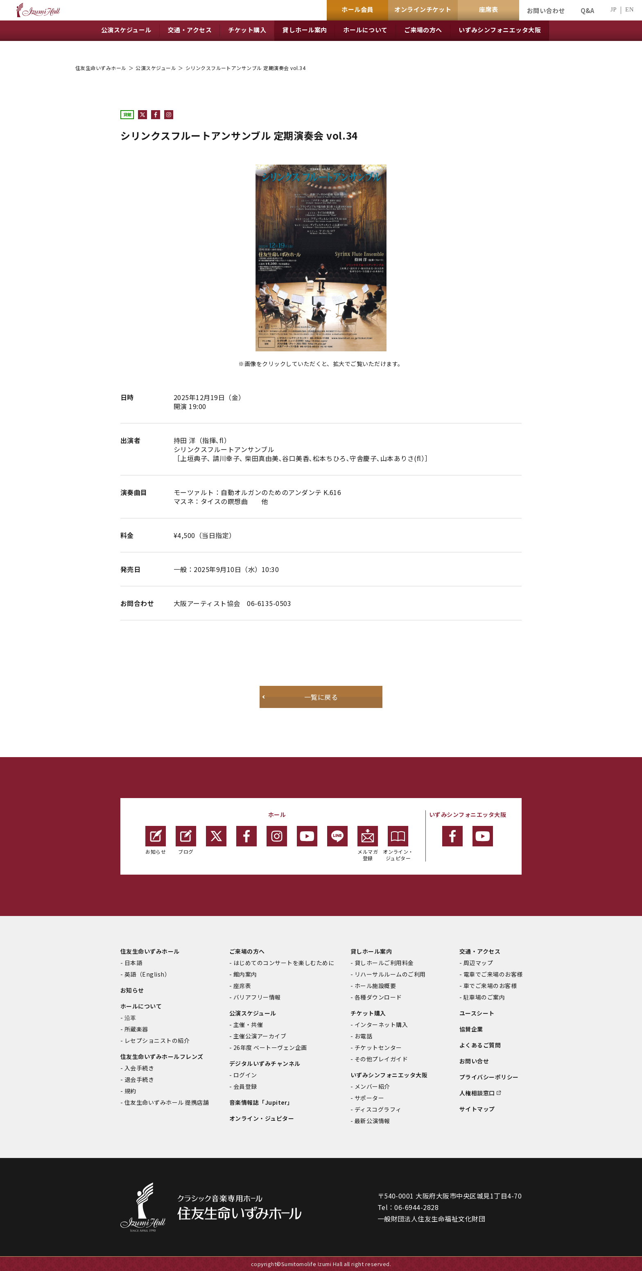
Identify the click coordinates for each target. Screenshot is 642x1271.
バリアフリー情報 (257, 997)
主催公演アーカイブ (259, 1036)
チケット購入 (368, 1013)
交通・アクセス (479, 951)
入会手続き (139, 1068)
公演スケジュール (156, 67)
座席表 (242, 986)
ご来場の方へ (247, 951)
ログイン (245, 1075)
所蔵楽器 (136, 1029)
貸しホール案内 (371, 951)
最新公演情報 (372, 1121)
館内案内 (245, 974)
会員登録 (245, 1086)
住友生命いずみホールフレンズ (161, 1056)
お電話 (363, 1036)
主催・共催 (248, 1024)
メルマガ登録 (367, 844)
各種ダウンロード (378, 997)
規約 (130, 1091)
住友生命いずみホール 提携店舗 (166, 1102)
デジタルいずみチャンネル (265, 1063)
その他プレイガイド (381, 1059)
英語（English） (147, 974)
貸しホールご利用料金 (384, 963)
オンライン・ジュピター (398, 844)
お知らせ (155, 840)
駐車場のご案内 (484, 997)
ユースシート (477, 1013)
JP (613, 10)
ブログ (186, 840)
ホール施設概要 (375, 986)
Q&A (588, 10)
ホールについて (141, 1006)
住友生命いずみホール (101, 67)
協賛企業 (471, 1029)
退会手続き (139, 1079)
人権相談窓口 (477, 1093)
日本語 (133, 963)
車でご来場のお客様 (490, 986)
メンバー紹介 (372, 1086)
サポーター (369, 1098)
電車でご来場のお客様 (493, 974)
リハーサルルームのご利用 (390, 974)
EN (629, 10)
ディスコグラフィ (378, 1109)
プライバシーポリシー (489, 1077)
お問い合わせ (546, 10)
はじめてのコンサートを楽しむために (283, 963)
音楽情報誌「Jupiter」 (261, 1102)
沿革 (130, 1017)
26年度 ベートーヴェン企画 (270, 1047)
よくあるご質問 (480, 1045)
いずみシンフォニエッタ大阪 (388, 1075)
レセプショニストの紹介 (157, 1040)
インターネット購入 (381, 1024)
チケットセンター (378, 1047)
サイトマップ (477, 1109)
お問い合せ (474, 1061)
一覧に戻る (321, 697)
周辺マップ (478, 963)
